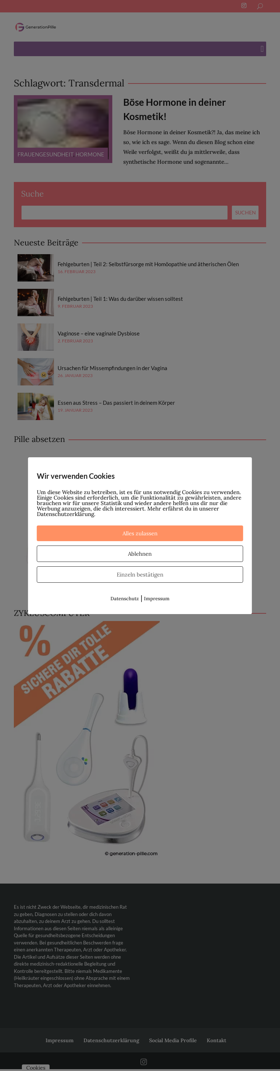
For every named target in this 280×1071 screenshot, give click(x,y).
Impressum (157, 598)
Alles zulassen (140, 533)
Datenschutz (124, 598)
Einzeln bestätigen (140, 574)
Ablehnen (140, 553)
